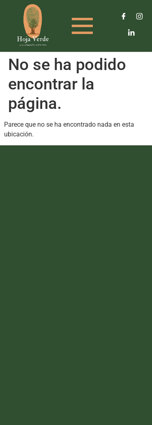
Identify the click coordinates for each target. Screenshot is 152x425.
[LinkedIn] (131, 32)
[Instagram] (139, 16)
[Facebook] (123, 16)
